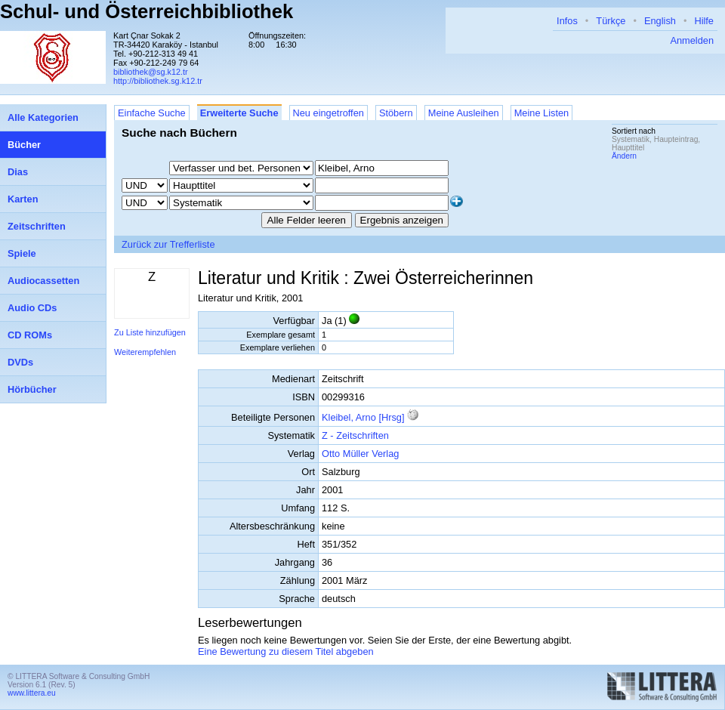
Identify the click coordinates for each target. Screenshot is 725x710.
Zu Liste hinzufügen (150, 332)
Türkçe (610, 20)
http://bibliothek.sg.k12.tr (157, 80)
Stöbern (396, 113)
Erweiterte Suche (239, 113)
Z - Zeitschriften (355, 435)
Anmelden (692, 40)
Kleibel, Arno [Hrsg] (363, 417)
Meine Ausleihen (463, 113)
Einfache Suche (152, 113)
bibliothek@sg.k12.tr (150, 71)
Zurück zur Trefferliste (168, 244)
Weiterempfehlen (145, 352)
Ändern (624, 156)
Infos (567, 20)
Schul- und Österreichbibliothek (146, 11)
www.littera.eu (32, 693)
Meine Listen (541, 113)
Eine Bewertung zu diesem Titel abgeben (286, 651)
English (660, 20)
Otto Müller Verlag (360, 453)
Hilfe (704, 20)
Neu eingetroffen (328, 113)
